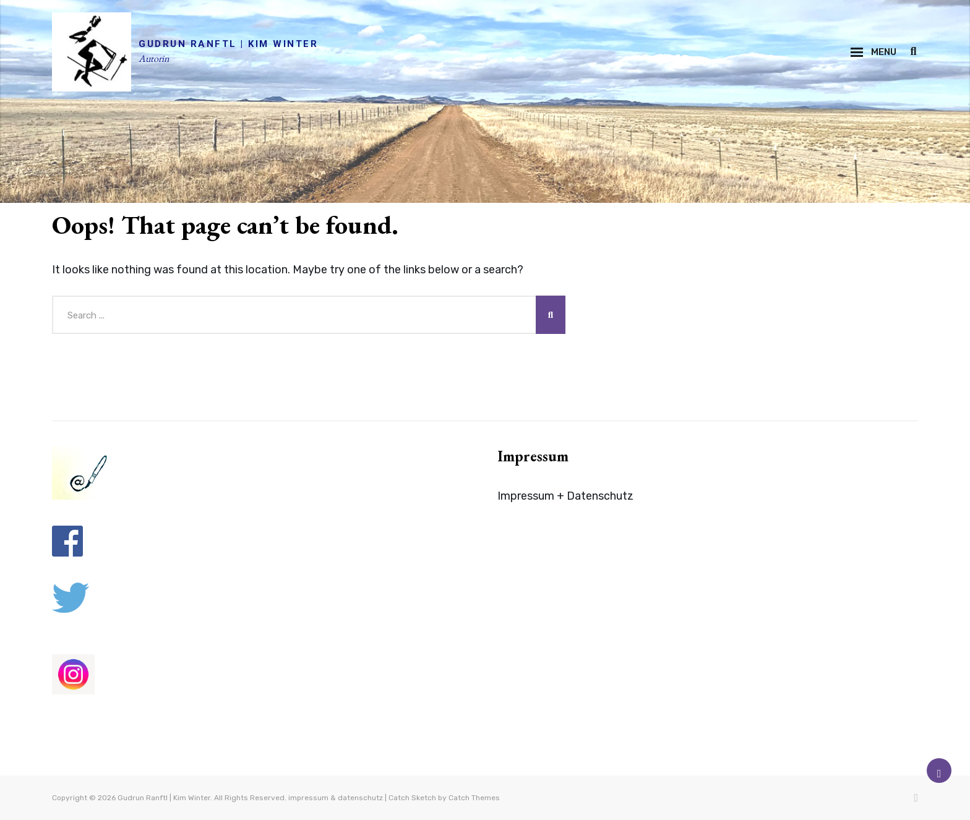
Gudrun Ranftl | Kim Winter (228, 43)
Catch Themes (474, 797)
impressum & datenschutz (335, 797)
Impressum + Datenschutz (565, 496)
